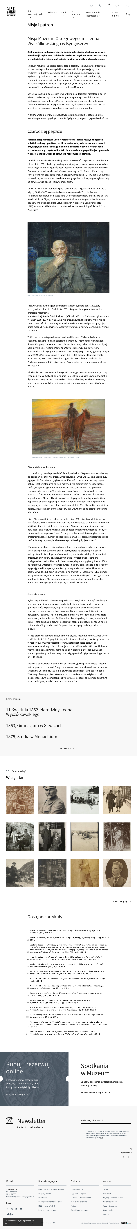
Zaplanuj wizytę (77, 1189)
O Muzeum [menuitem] (76, 12)
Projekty (74, 1206)
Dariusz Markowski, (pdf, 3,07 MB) (67, 965)
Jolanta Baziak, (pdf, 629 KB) (69, 938)
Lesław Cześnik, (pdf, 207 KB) (69, 948)
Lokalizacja (42, 1197)
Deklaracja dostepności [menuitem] (48, 1223)
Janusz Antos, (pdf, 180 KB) (66, 1032)
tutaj (101, 1138)
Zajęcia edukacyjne (78, 1193)
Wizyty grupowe (44, 1193)
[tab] (15, 777)
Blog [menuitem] (127, 14)
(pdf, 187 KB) (69, 1024)
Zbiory (105, 1189)
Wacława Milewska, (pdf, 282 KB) (67, 979)
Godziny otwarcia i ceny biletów (51, 1189)
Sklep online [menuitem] (115, 14)
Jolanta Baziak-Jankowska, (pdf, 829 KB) (65, 931)
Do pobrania (108, 1210)
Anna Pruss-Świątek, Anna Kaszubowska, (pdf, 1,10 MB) (63, 1008)
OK (6, 1223)
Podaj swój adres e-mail (92, 1120)
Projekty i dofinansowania (113, 1197)
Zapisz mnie (126, 1151)
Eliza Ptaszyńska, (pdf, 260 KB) (66, 1015)
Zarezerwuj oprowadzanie (81, 1197)
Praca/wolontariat (110, 1202)
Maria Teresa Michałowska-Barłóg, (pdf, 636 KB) (67, 972)
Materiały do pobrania (79, 1210)
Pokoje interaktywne (79, 1202)
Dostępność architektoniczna (50, 1202)
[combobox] (117, 5)
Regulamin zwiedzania (47, 1210)
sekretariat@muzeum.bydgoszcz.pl (20, 1196)
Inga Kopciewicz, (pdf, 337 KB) (66, 958)
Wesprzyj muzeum (110, 1206)
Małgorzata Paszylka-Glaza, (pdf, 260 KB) (60, 1001)
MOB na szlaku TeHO (46, 1206)
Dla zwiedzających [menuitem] (35, 12)
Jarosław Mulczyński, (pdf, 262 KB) (66, 994)
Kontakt (106, 1214)
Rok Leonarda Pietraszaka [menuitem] (93, 14)
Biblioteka (107, 1193)
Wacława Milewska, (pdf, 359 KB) (67, 987)
